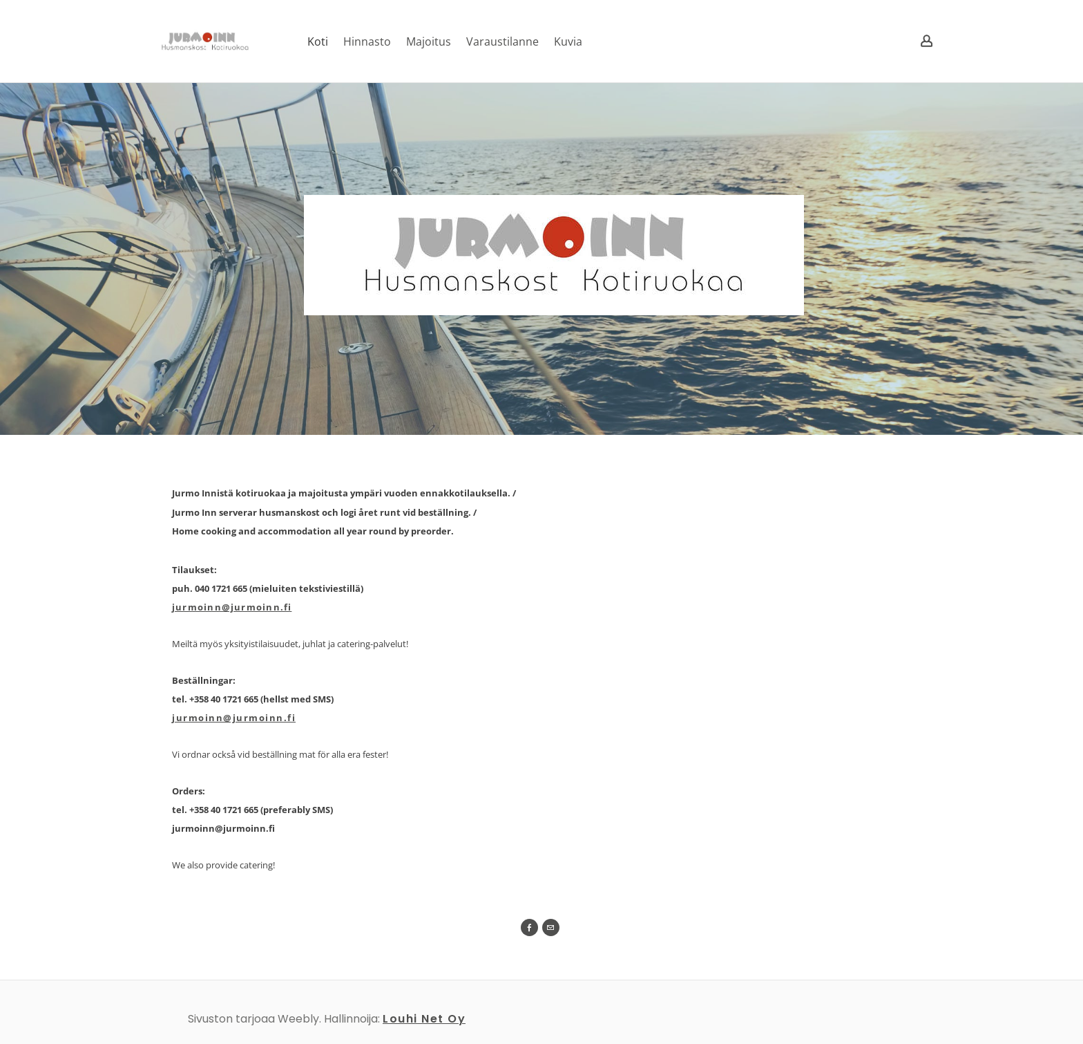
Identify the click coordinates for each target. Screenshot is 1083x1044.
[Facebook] (529, 927)
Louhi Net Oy (424, 1019)
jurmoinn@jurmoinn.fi (231, 607)
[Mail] (550, 927)
